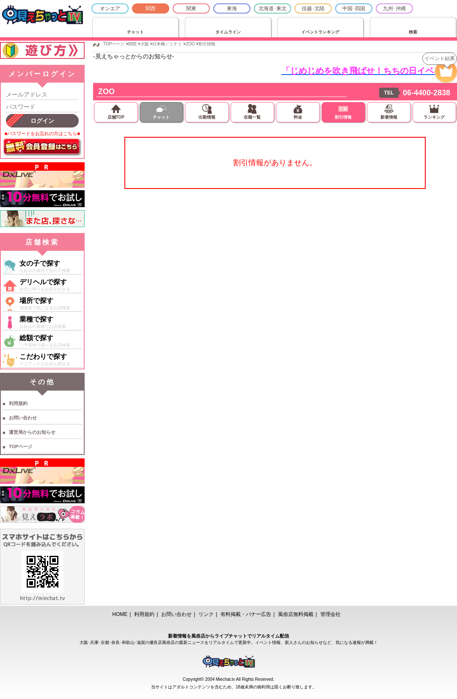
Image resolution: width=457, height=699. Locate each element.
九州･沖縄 (394, 8)
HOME (119, 614)
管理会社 (330, 614)
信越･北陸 (313, 8)
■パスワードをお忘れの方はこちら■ (42, 133)
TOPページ (20, 446)
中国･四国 (353, 8)
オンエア (110, 8)
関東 (191, 8)
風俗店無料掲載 (296, 614)
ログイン (42, 120)
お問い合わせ (23, 417)
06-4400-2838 (426, 93)
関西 (151, 8)
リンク (206, 614)
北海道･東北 (272, 8)
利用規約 (18, 403)
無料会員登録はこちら (42, 147)
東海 (232, 8)
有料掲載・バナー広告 (245, 614)
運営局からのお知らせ (32, 432)
